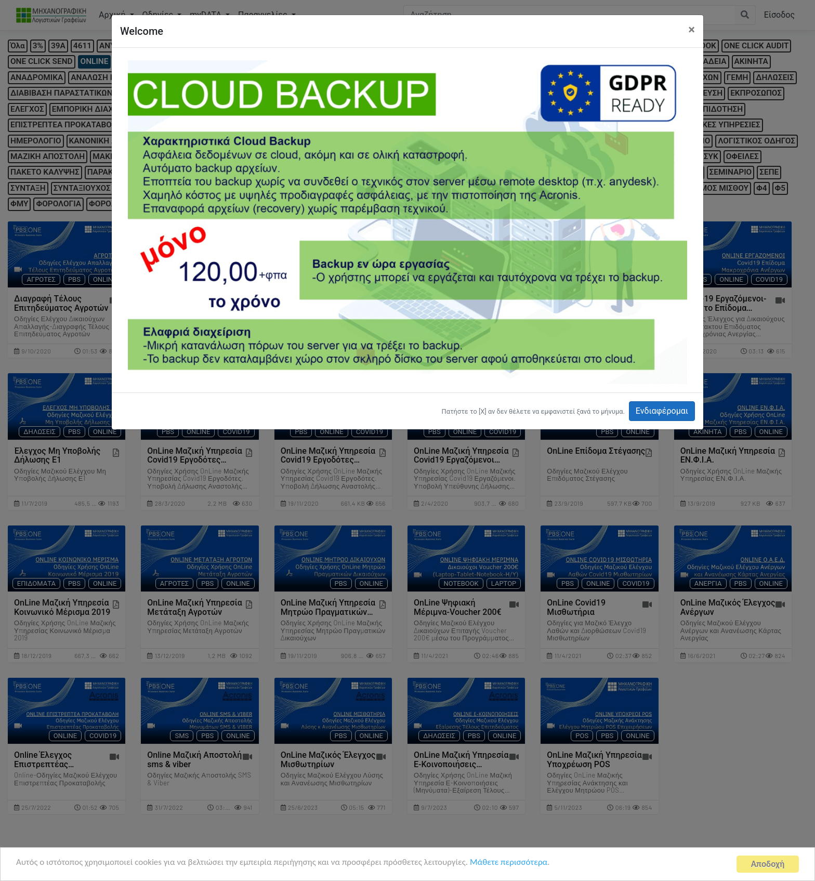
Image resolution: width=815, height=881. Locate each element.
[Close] (691, 29)
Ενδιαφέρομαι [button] (662, 411)
